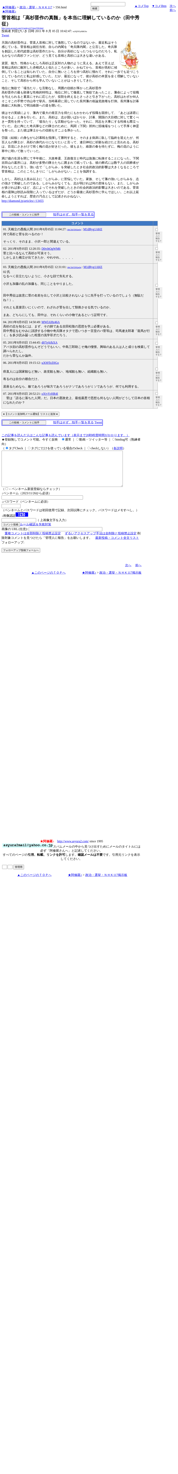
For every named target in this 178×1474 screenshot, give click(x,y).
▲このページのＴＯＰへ (48, 579)
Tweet (5, 35)
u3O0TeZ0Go (50, 362)
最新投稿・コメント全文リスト (117, 544)
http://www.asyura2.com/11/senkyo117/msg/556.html (22, 28)
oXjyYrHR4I (50, 393)
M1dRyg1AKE (92, 229)
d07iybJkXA (50, 342)
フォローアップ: (13, 549)
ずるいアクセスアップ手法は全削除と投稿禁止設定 (101, 540)
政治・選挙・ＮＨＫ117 (36, 7)
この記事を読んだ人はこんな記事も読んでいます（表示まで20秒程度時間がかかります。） (66, 435)
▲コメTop (141, 6)
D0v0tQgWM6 (51, 248)
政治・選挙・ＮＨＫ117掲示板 (120, 579)
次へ (173, 6)
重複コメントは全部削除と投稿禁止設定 (33, 540)
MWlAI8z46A (51, 322)
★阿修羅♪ (9, 7)
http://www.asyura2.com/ (73, 848)
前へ (173, 10)
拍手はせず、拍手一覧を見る (73, 214)
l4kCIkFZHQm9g (74, 230)
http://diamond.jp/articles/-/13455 (23, 200)
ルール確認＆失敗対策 (35, 531)
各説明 (118, 448)
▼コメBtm (159, 6)
